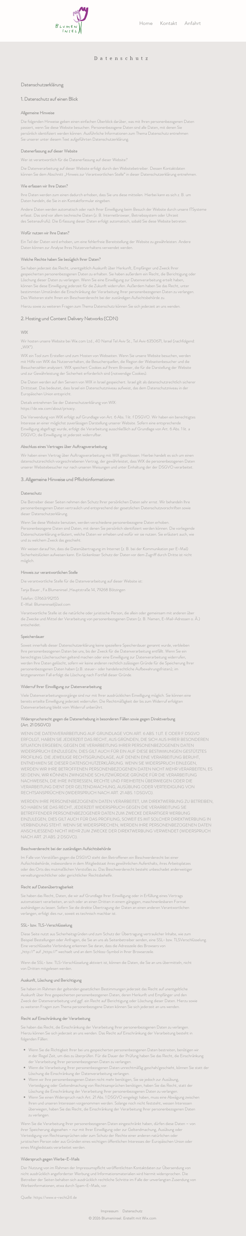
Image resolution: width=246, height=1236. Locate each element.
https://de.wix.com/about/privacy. (48, 408)
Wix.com (149, 1218)
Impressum (110, 1211)
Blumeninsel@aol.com (52, 604)
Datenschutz (132, 1211)
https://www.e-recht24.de (55, 1197)
